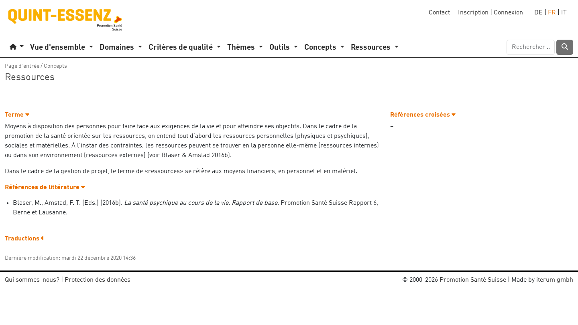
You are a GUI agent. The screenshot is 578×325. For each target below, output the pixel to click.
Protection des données (97, 280)
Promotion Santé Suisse (473, 280)
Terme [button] (17, 115)
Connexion (508, 13)
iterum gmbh (554, 280)
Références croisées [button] (423, 115)
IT (564, 13)
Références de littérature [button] (45, 187)
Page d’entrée (22, 66)
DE (538, 13)
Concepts (55, 66)
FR (552, 13)
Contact (439, 13)
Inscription (473, 13)
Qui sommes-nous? (32, 280)
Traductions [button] (24, 239)
